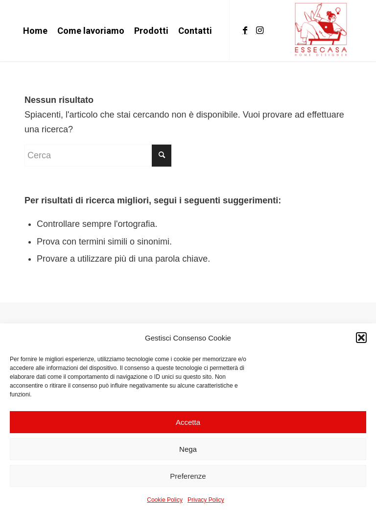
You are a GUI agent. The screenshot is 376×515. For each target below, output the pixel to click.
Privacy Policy (206, 499)
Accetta (188, 422)
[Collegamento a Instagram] (259, 30)
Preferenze (188, 476)
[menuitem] (35, 30)
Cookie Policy (165, 499)
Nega (188, 449)
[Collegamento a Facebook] (244, 30)
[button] (361, 338)
